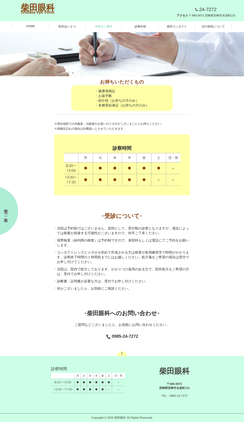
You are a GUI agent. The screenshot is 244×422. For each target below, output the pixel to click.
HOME (30, 26)
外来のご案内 (103, 26)
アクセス (206, 15)
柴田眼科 (38, 7)
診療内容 (140, 26)
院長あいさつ (67, 26)
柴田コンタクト (177, 26)
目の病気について (213, 26)
